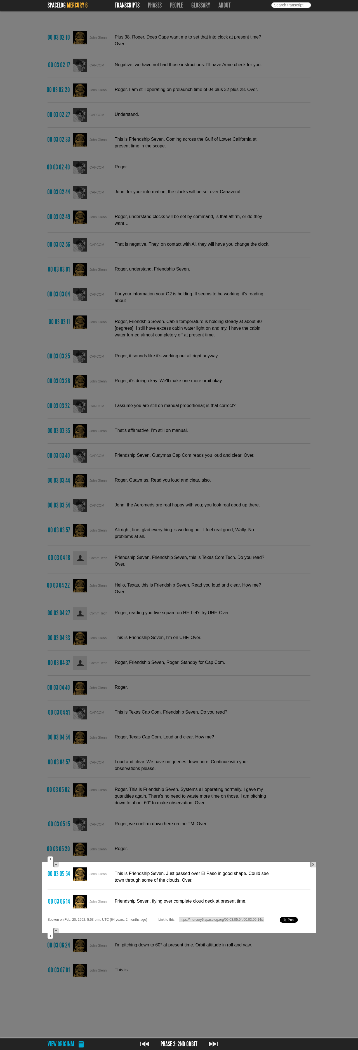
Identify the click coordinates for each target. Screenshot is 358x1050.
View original (61, 1044)
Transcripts (127, 5)
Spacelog (57, 5)
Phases (155, 5)
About (224, 5)
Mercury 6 (77, 5)
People (176, 5)
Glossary (200, 5)
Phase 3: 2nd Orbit (179, 1044)
